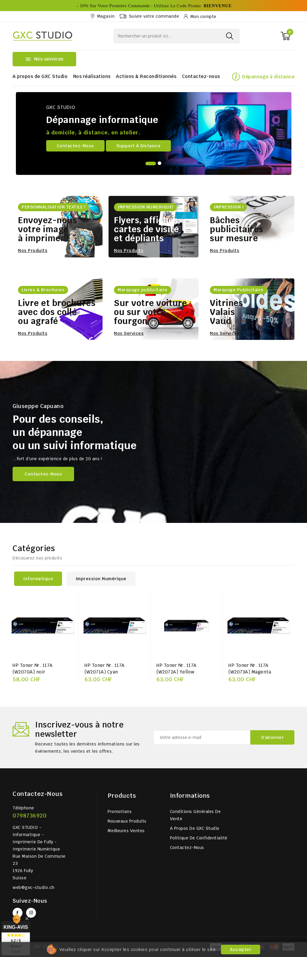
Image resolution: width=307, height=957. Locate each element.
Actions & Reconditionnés (146, 76)
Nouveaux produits (127, 821)
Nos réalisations (92, 76)
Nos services (129, 333)
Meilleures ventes (126, 830)
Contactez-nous (201, 76)
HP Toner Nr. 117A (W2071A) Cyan (105, 668)
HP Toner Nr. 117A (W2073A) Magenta (249, 668)
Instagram (31, 913)
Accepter (240, 949)
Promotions (120, 811)
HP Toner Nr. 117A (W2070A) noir (33, 668)
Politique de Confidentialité (199, 838)
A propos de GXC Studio (40, 76)
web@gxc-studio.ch (34, 887)
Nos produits (32, 250)
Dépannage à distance (268, 77)
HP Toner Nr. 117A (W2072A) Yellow (176, 668)
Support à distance (138, 145)
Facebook (17, 913)
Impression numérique (101, 578)
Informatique (38, 578)
